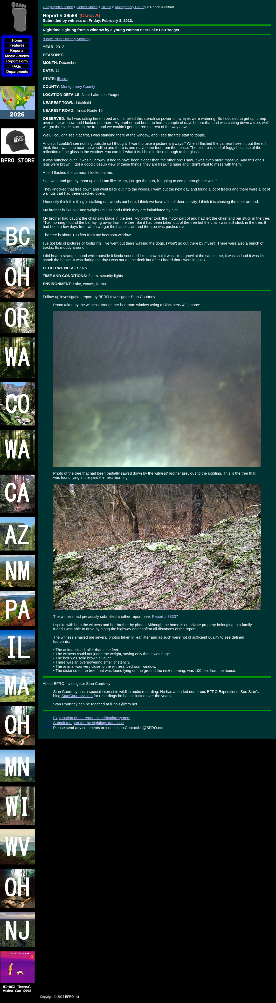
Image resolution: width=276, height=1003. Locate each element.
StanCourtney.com (77, 696)
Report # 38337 (165, 616)
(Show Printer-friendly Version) (66, 39)
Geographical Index (58, 7)
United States (87, 7)
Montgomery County (130, 7)
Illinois (106, 7)
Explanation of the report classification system (91, 718)
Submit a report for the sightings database (88, 723)
